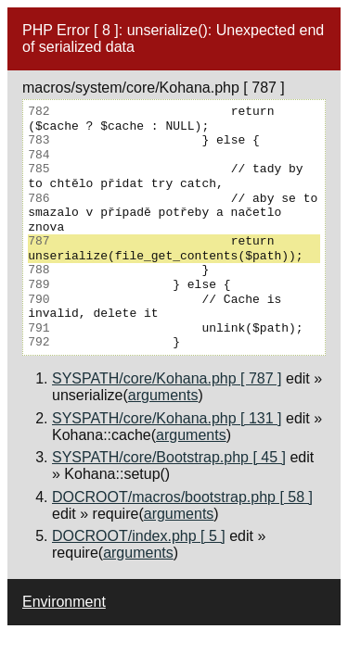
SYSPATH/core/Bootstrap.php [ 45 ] (169, 457)
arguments (163, 395)
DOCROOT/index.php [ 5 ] (139, 536)
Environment (64, 602)
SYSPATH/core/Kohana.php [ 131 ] (167, 418)
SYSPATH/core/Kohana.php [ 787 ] (167, 378)
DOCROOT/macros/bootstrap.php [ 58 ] (182, 497)
